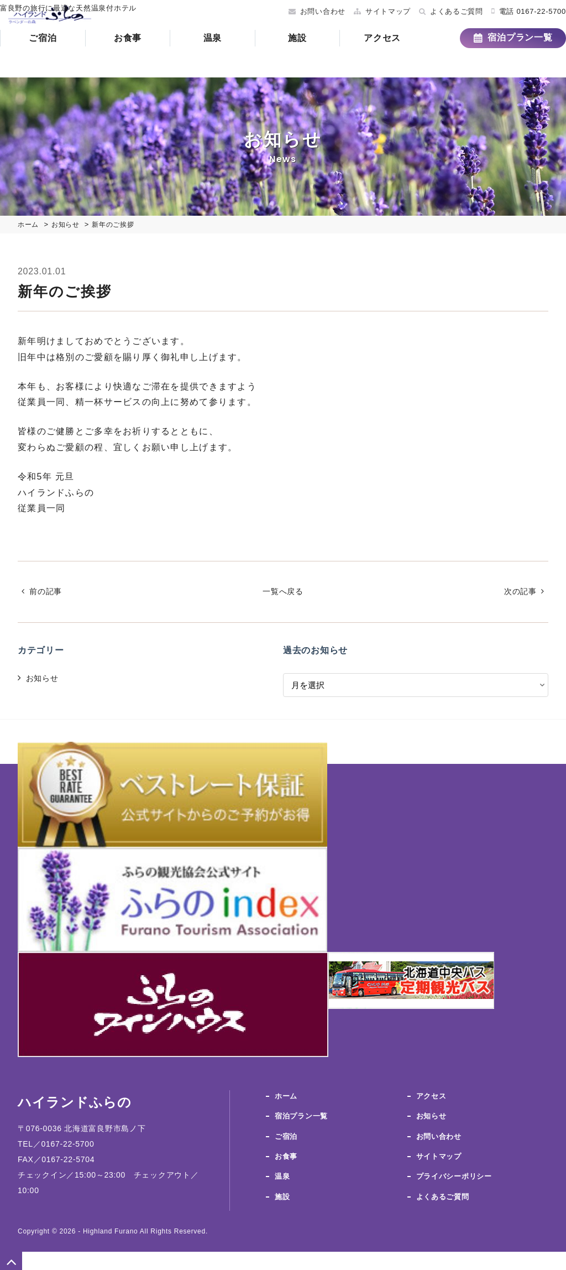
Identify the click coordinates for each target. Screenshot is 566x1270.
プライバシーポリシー (456, 1173)
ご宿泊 (60, 58)
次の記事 (517, 591)
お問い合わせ (305, 11)
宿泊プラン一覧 (502, 57)
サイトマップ (370, 11)
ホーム (287, 1096)
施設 (315, 58)
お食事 (145, 58)
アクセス (399, 58)
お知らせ (44, 679)
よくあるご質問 (438, 11)
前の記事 (49, 591)
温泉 (230, 58)
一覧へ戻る (283, 591)
